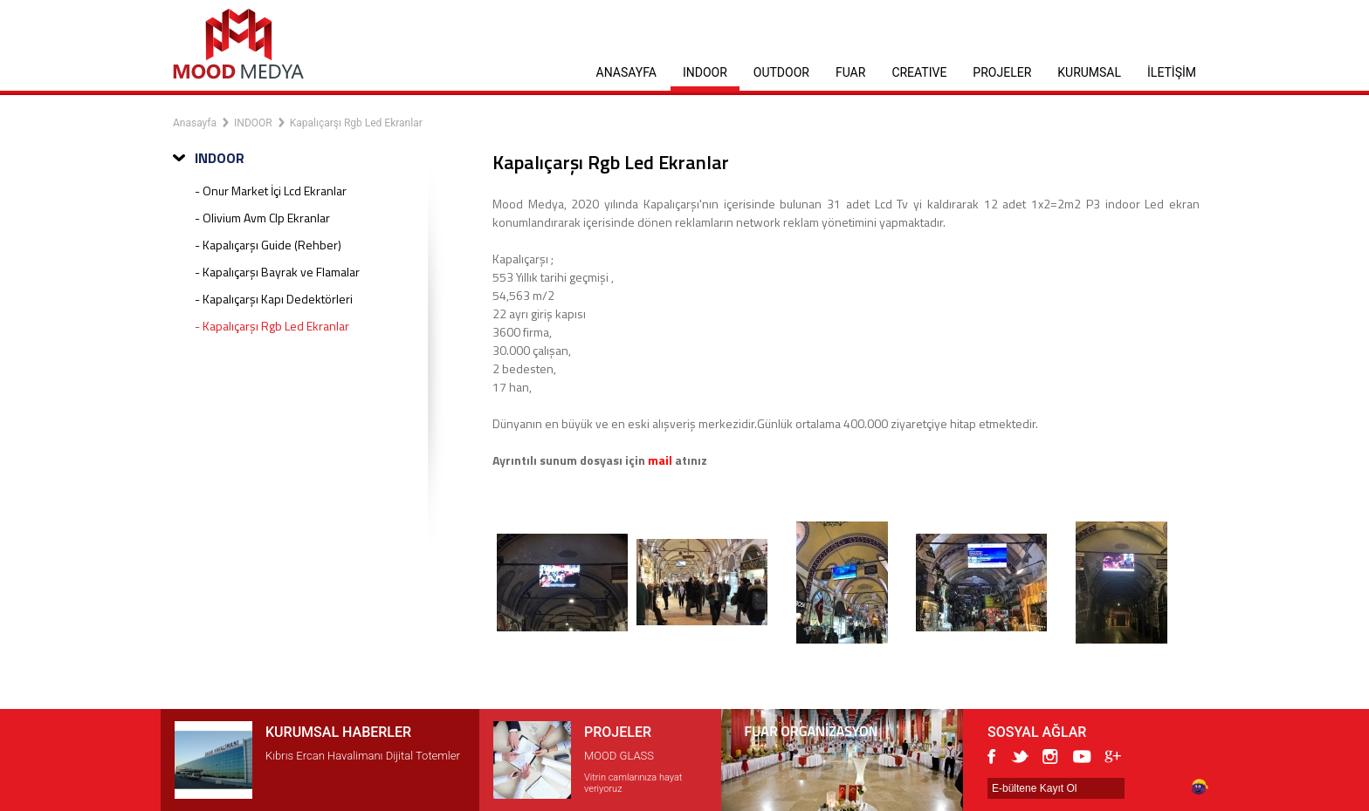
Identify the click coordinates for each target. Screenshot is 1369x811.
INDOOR (705, 72)
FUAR (850, 72)
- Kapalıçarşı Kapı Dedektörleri (274, 299)
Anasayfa (195, 123)
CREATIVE (918, 72)
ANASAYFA (626, 72)
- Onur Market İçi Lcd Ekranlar (271, 190)
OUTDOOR (781, 72)
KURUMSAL (1089, 72)
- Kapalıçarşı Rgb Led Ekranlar (272, 326)
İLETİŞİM (1171, 72)
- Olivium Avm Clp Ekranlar (262, 217)
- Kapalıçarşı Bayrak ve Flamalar (277, 271)
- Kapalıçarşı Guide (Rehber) (268, 244)
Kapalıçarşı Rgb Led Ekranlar (356, 123)
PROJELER (1002, 72)
